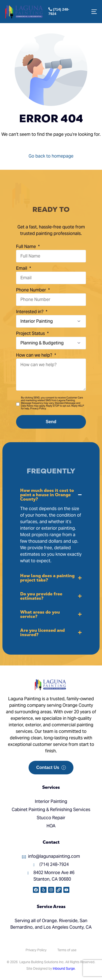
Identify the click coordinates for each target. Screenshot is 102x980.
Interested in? (30, 312)
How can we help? (34, 355)
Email (22, 268)
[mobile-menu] (91, 11)
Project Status (31, 333)
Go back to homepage (51, 156)
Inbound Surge (64, 968)
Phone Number (31, 290)
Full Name (26, 246)
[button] (51, 526)
